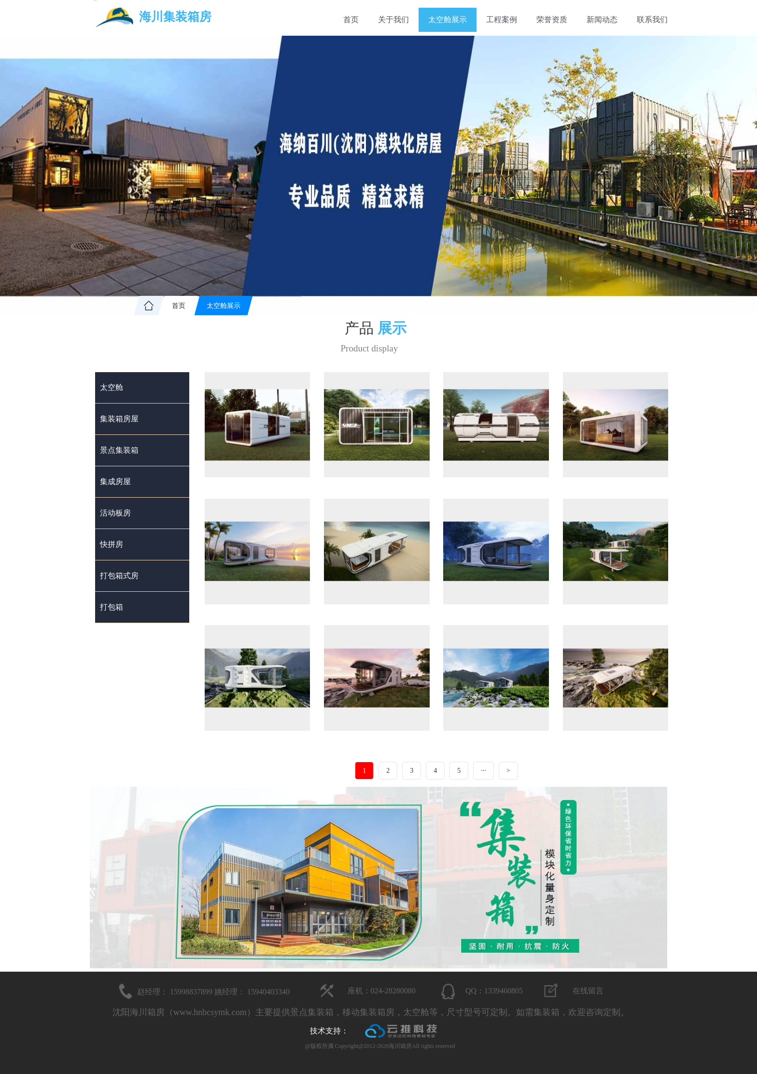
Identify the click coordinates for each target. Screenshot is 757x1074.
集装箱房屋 (119, 419)
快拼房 (111, 544)
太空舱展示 (447, 19)
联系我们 (652, 19)
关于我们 (393, 19)
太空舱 (111, 387)
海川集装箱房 (175, 16)
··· (483, 770)
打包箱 (111, 607)
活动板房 (115, 513)
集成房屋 (115, 481)
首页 (351, 19)
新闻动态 (602, 19)
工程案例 (501, 19)
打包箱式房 (119, 576)
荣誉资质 (551, 19)
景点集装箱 (119, 450)
